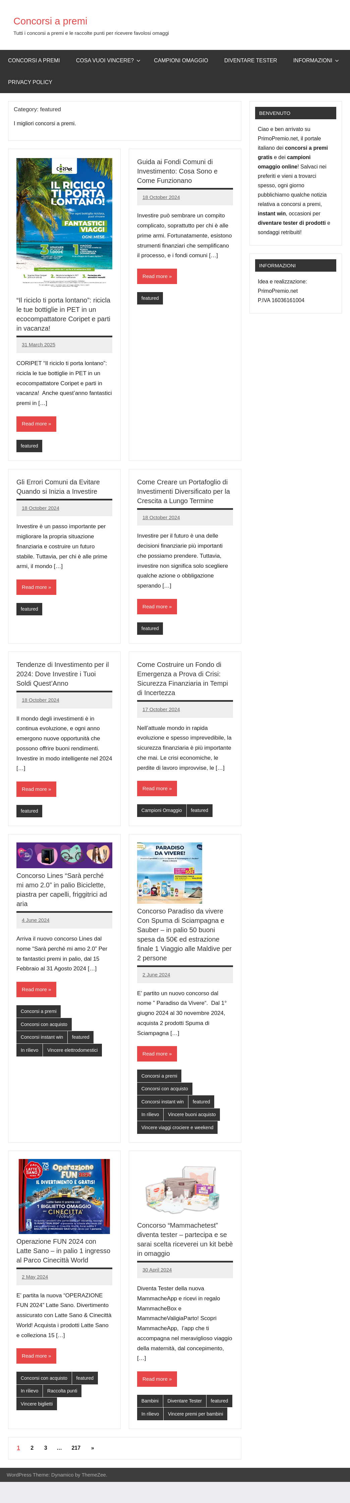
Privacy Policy (30, 82)
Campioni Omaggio (162, 813)
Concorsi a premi (59, 20)
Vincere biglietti (38, 1411)
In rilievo (30, 1055)
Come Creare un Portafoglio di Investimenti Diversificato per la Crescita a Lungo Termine (183, 492)
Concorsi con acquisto (45, 1028)
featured (30, 446)
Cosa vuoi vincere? (108, 60)
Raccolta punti (64, 1398)
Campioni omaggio (181, 60)
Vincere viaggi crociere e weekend (179, 1133)
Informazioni (316, 60)
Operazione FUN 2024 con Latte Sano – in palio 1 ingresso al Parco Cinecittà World (63, 1257)
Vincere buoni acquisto (194, 1119)
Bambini (150, 1408)
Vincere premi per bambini (170, 1434)
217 (75, 1469)
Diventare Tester (250, 60)
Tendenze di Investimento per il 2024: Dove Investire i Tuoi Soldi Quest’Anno (62, 676)
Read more (35, 424)
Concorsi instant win (43, 1042)
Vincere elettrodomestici (75, 1055)
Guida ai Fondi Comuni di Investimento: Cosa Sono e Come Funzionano (177, 171)
